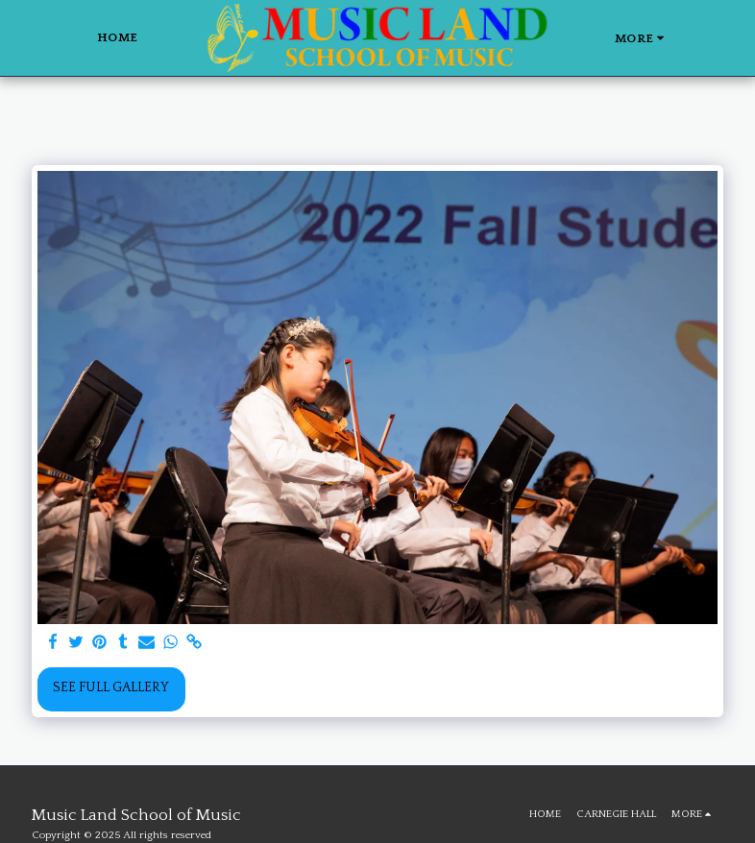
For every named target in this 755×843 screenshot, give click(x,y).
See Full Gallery (111, 687)
